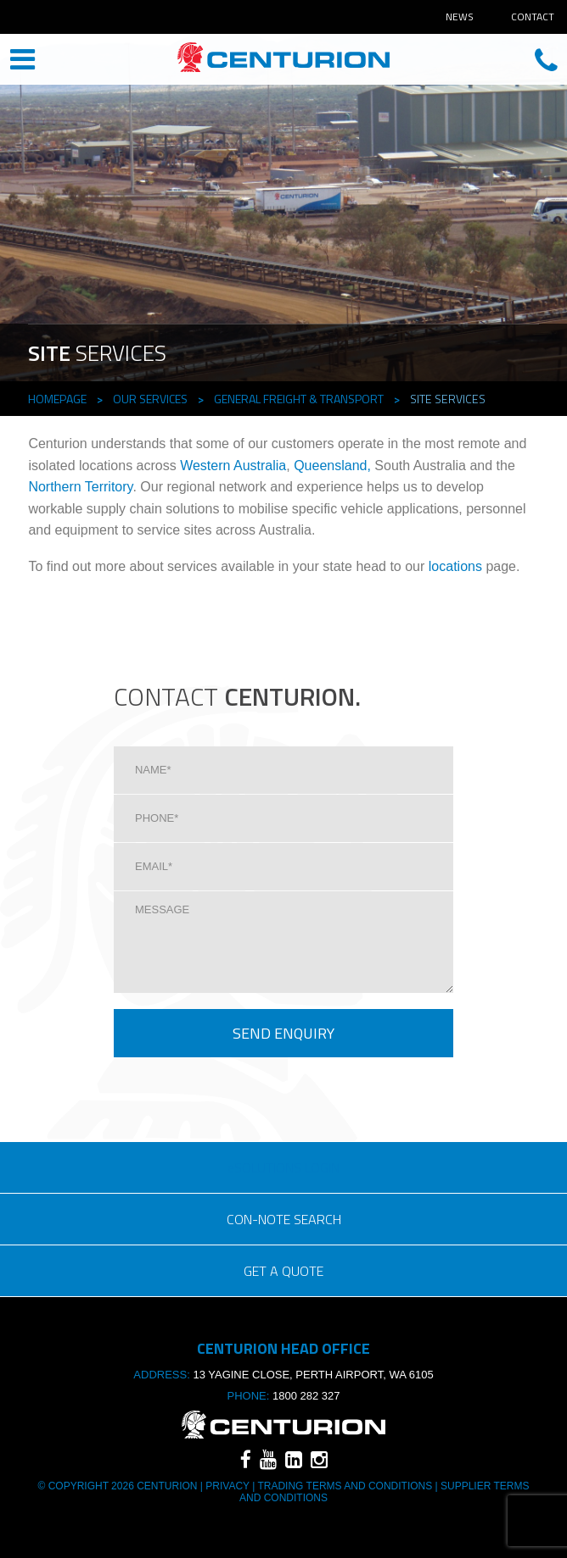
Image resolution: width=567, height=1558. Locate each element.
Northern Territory (80, 487)
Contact (532, 16)
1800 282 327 (306, 1395)
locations (455, 566)
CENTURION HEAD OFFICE (283, 61)
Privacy (227, 1486)
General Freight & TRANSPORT (299, 399)
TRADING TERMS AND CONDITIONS (345, 1486)
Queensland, (332, 465)
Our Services (150, 399)
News (460, 16)
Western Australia (233, 465)
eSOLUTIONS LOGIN (283, 1167)
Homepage (57, 399)
